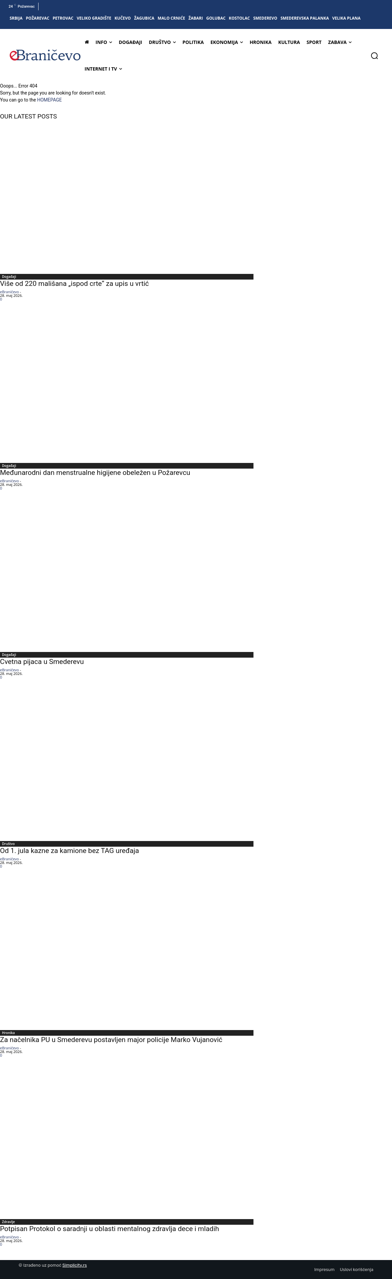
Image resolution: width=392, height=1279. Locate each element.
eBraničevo (9, 291)
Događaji (9, 276)
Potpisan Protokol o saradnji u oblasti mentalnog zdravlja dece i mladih (109, 1229)
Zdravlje (8, 1221)
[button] (374, 55)
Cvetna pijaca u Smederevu (42, 662)
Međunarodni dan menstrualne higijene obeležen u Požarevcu (95, 473)
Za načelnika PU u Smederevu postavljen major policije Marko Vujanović (111, 1040)
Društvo (8, 843)
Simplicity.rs (74, 1265)
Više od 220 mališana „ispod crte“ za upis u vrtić (74, 284)
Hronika (8, 1032)
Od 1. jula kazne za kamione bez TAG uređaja (69, 851)
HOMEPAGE (49, 100)
